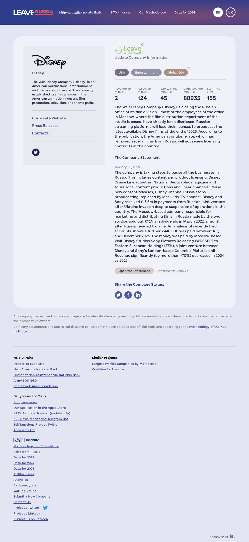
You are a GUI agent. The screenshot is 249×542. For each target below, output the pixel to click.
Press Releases (45, 126)
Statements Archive (172, 270)
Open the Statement (134, 270)
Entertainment (146, 72)
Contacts (40, 133)
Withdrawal (132, 50)
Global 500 (176, 72)
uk (230, 12)
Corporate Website (49, 118)
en (218, 12)
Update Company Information (142, 57)
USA (122, 72)
